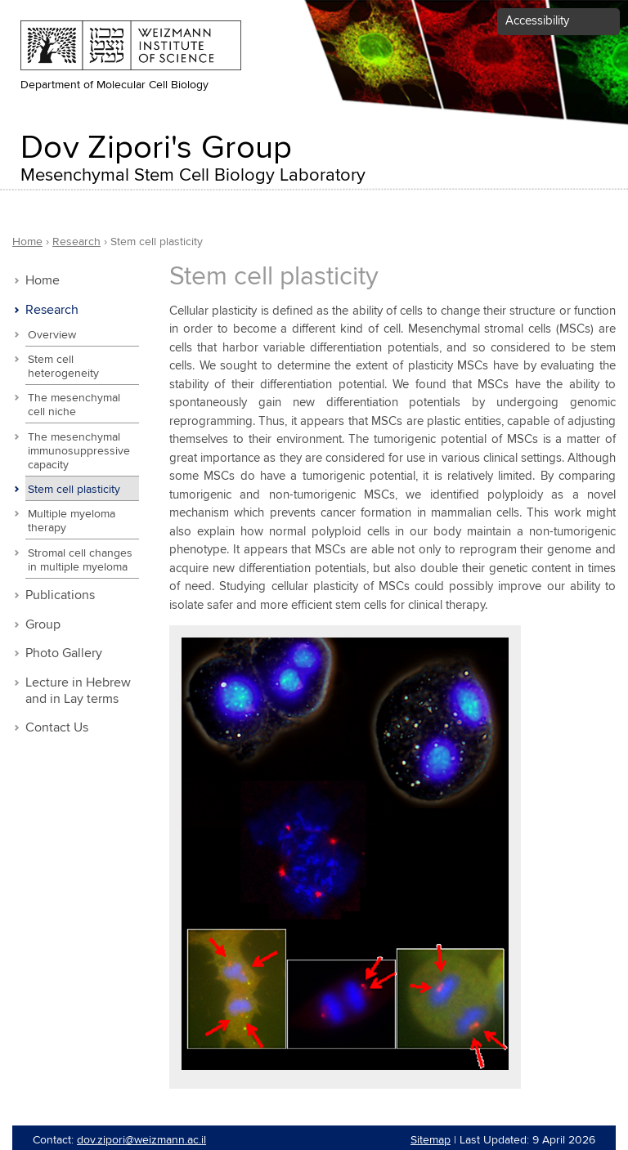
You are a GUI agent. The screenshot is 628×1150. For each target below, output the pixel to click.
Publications (60, 595)
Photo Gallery (63, 653)
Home (42, 281)
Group (43, 625)
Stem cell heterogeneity (63, 366)
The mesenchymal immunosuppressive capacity (79, 451)
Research (51, 310)
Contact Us (56, 728)
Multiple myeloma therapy (71, 521)
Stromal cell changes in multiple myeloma (80, 560)
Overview (52, 335)
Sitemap (430, 1140)
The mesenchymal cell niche (74, 405)
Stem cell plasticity (74, 489)
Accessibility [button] (537, 21)
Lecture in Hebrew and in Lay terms (78, 691)
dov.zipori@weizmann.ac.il (141, 1140)
